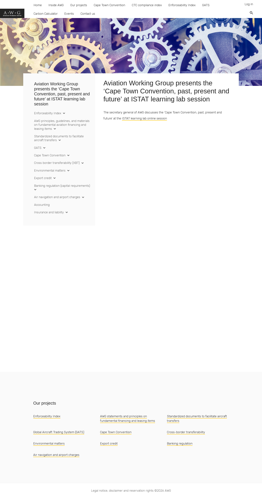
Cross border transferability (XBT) (57, 163)
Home (38, 5)
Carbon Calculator (46, 14)
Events (69, 14)
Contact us (88, 14)
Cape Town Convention (109, 5)
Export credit (43, 178)
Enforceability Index (181, 5)
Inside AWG (56, 5)
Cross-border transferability (186, 432)
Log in (249, 4)
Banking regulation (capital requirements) (62, 186)
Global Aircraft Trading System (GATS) (58, 432)
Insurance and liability (49, 212)
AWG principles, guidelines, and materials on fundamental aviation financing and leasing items (62, 125)
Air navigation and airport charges (57, 197)
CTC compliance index (147, 5)
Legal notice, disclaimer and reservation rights (122, 490)
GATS (206, 5)
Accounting (42, 205)
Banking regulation (179, 443)
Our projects (78, 5)
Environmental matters (50, 170)
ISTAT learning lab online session (144, 118)
